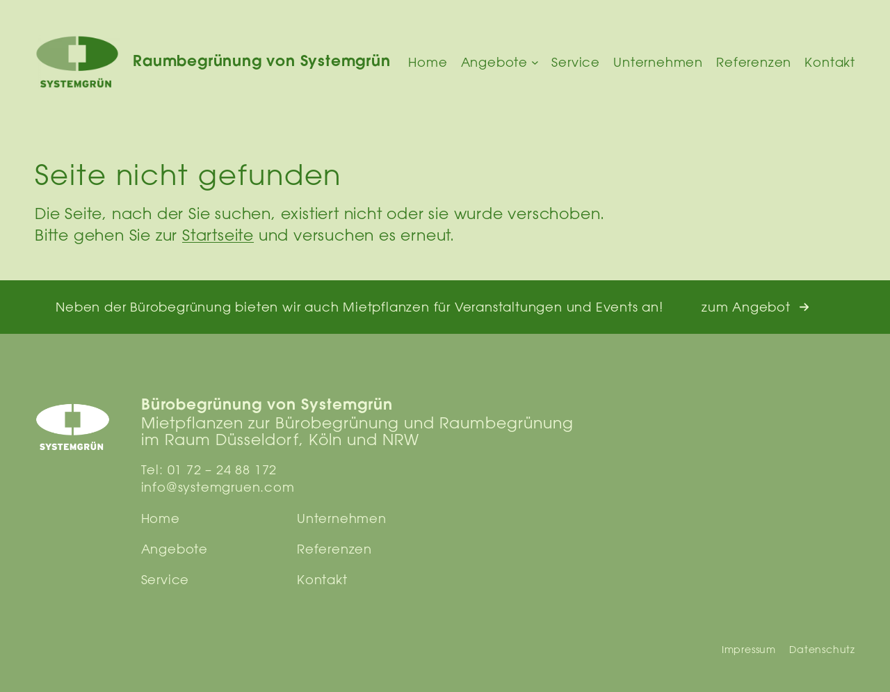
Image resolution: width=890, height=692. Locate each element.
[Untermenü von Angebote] (535, 62)
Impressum (749, 649)
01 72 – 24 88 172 (222, 469)
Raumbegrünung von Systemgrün (261, 62)
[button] (755, 307)
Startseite (218, 234)
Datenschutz (822, 649)
